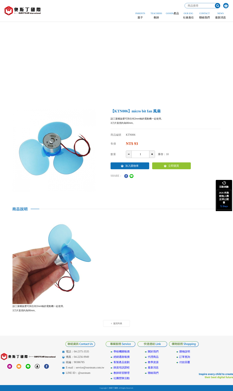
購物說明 (184, 351)
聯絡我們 (153, 372)
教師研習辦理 (122, 372)
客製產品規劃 (122, 362)
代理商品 (153, 356)
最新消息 (153, 367)
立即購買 (171, 165)
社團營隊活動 (122, 378)
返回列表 (116, 323)
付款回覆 (184, 362)
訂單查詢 (184, 356)
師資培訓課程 (122, 367)
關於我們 (153, 351)
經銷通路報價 (122, 356)
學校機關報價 (122, 351)
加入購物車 (130, 165)
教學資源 (153, 362)
